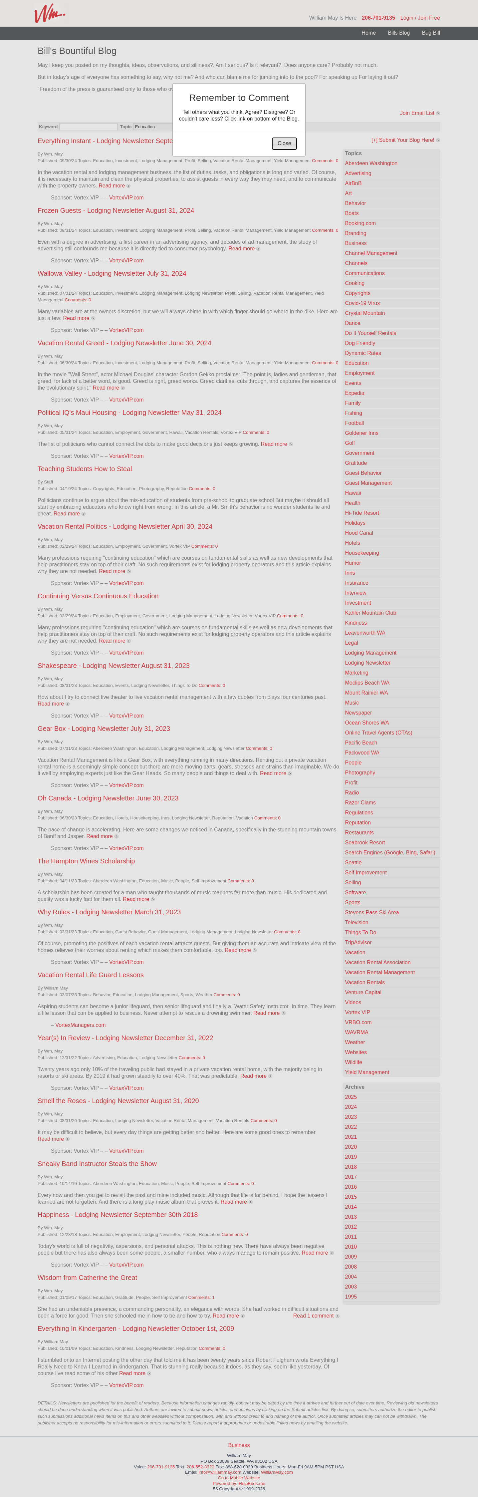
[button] (284, 144)
